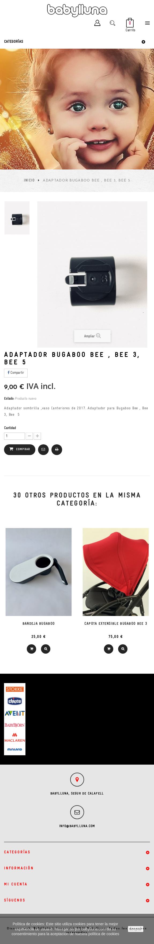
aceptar (135, 929)
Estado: (9, 398)
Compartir (15, 373)
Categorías (13, 42)
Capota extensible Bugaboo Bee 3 (115, 624)
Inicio (29, 180)
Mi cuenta (16, 885)
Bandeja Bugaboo (38, 624)
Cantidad (10, 428)
